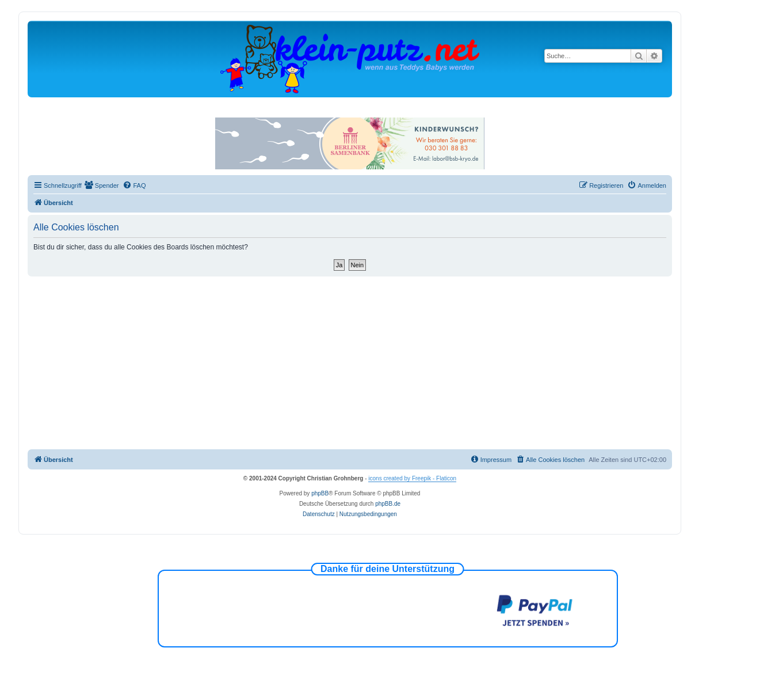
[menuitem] (102, 185)
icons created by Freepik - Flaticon (412, 478)
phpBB (320, 493)
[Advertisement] (350, 363)
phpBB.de (387, 504)
